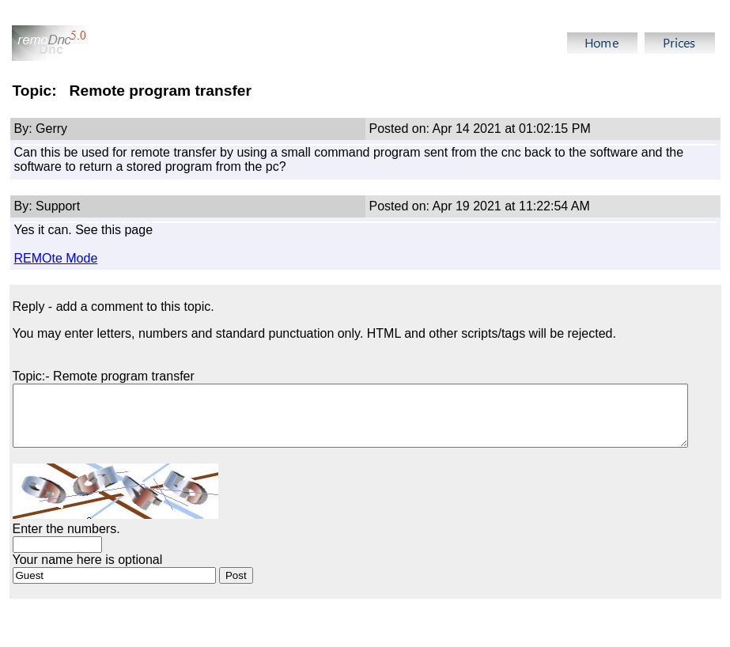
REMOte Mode (56, 258)
